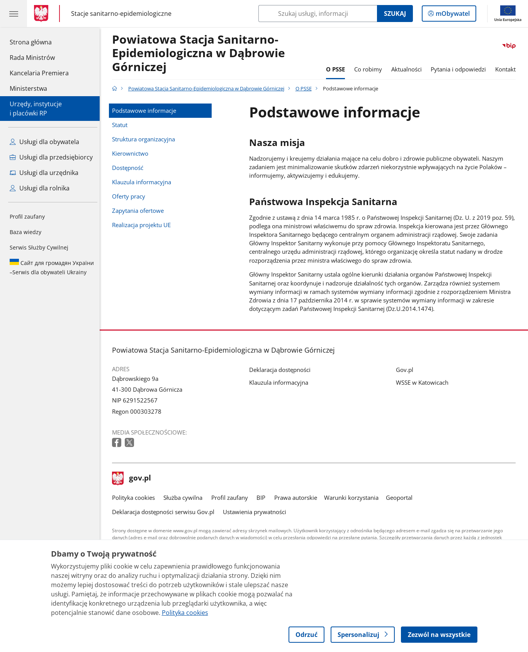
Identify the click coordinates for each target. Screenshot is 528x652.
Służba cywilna (184, 497)
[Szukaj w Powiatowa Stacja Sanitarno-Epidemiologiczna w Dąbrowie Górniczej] (317, 13)
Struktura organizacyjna (145, 139)
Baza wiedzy (25, 232)
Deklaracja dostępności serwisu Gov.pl (165, 512)
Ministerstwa (28, 88)
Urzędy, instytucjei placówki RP (36, 108)
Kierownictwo (132, 153)
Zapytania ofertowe (140, 210)
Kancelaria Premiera (39, 73)
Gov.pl (406, 370)
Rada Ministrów (32, 57)
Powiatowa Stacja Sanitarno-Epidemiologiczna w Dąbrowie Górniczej (200, 53)
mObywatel (452, 15)
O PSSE (337, 69)
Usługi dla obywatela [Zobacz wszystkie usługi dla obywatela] (44, 142)
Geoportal (401, 497)
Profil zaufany (27, 216)
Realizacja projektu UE (143, 225)
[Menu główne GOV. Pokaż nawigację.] (13, 13)
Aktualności (408, 69)
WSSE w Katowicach (424, 382)
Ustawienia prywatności (256, 512)
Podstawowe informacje (146, 110)
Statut (121, 125)
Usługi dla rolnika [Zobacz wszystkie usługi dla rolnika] (40, 188)
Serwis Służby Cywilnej (39, 247)
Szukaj (395, 13)
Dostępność (129, 167)
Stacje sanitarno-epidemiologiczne (121, 13)
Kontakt (507, 69)
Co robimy (370, 69)
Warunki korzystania (353, 497)
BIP (262, 497)
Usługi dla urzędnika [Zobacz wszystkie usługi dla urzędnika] (44, 172)
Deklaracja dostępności (281, 370)
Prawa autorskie (297, 497)
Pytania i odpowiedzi (460, 69)
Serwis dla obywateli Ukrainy (52, 267)
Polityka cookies (135, 497)
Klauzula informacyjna (143, 182)
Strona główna (39, 41)
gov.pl (133, 479)
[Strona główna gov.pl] (42, 13)
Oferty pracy (130, 196)
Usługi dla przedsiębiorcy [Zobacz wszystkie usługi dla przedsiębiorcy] (51, 157)
